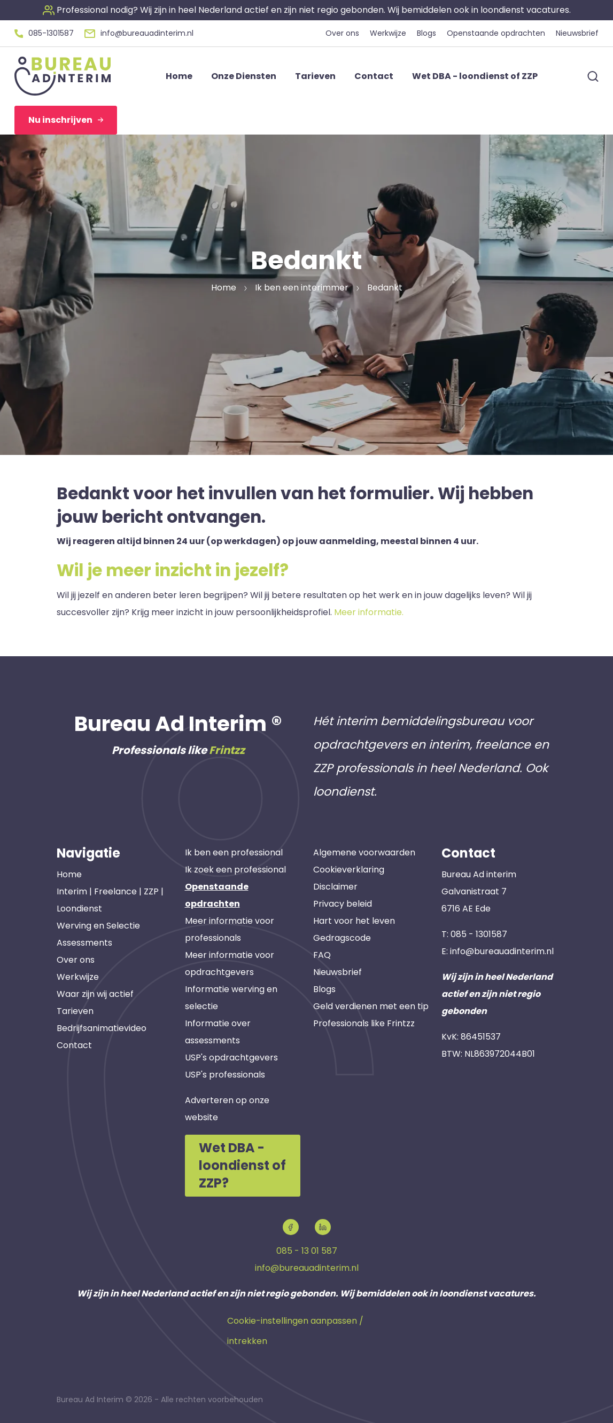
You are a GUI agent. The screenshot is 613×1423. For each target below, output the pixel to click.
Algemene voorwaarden (364, 852)
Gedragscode (342, 938)
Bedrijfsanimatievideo (101, 1028)
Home (69, 874)
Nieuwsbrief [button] (577, 33)
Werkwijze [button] (388, 33)
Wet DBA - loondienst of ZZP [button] (475, 76)
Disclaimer (335, 886)
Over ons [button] (342, 33)
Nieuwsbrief (337, 972)
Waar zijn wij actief (95, 994)
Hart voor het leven (354, 921)
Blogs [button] (426, 33)
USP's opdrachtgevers (231, 1057)
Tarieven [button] (315, 76)
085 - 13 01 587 (306, 1251)
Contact (74, 1045)
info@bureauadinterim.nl (502, 951)
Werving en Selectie (98, 925)
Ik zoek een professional (235, 869)
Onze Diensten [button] (243, 76)
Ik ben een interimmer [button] (301, 287)
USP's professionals (225, 1074)
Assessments (84, 943)
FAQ (322, 955)
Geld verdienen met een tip (371, 1006)
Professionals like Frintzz (364, 1023)
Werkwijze (78, 977)
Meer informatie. (369, 612)
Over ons (76, 960)
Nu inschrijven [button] (65, 120)
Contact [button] (373, 76)
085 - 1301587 (479, 934)
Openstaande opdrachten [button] (496, 33)
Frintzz (227, 750)
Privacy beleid (342, 904)
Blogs (324, 989)
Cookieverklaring (348, 869)
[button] (307, 10)
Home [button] (179, 76)
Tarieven (75, 1011)
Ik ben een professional (234, 852)
